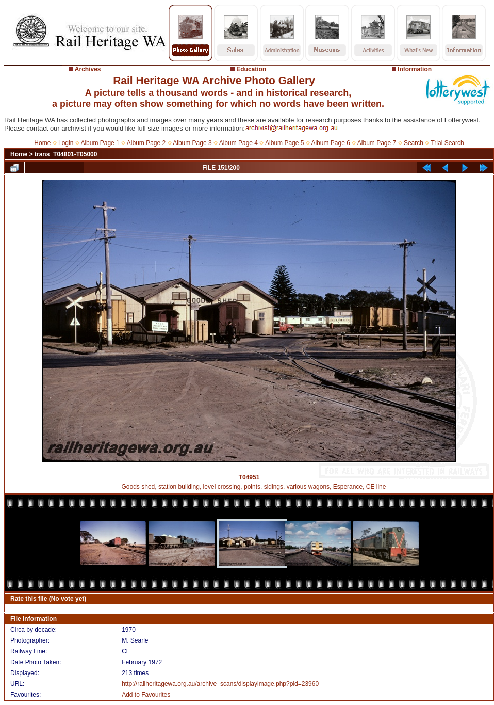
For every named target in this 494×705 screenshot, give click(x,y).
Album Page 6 (330, 143)
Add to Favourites (146, 694)
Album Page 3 (192, 143)
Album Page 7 (376, 143)
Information (415, 69)
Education (251, 69)
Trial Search (447, 143)
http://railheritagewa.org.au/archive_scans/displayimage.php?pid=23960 (220, 683)
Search (413, 143)
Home (42, 143)
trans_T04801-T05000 (66, 154)
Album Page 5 (284, 143)
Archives (88, 69)
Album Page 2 (146, 143)
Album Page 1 (99, 143)
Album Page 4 (238, 143)
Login (65, 143)
